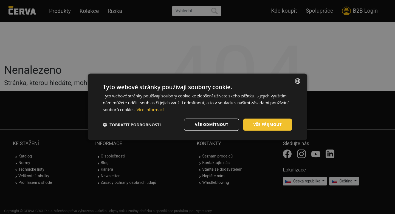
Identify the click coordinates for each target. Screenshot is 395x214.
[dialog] (197, 107)
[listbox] (297, 81)
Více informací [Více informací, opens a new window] (150, 109)
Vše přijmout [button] (267, 124)
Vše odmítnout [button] (211, 124)
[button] (132, 124)
